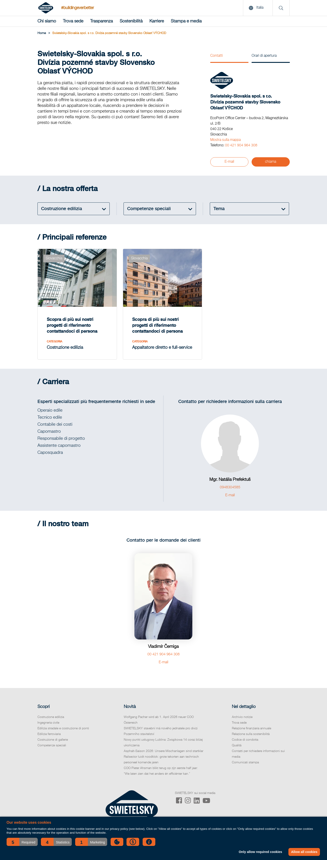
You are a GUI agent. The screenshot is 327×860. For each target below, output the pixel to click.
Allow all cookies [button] (304, 852)
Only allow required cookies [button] (260, 852)
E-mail (229, 162)
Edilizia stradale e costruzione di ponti (63, 728)
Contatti (216, 56)
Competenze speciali (51, 745)
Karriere (156, 21)
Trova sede (73, 21)
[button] (22, 842)
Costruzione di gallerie (52, 739)
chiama (270, 162)
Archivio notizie (242, 717)
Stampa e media (186, 21)
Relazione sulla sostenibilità (251, 734)
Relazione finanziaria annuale (251, 728)
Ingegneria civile (48, 722)
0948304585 (230, 487)
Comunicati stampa (245, 762)
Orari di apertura (264, 56)
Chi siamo (46, 21)
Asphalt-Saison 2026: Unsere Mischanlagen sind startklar (163, 751)
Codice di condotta (245, 739)
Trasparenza (101, 21)
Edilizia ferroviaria (49, 734)
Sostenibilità (131, 21)
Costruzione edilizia (50, 717)
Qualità (236, 745)
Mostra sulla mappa (225, 140)
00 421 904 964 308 (241, 145)
